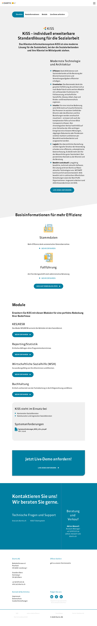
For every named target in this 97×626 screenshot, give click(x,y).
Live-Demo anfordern (57, 14)
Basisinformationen (32, 14)
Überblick (19, 14)
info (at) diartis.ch (18, 584)
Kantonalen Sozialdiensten (28, 413)
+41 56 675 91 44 (73, 531)
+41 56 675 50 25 (18, 582)
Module (44, 14)
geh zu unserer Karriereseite (60, 563)
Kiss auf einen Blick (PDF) (47, 286)
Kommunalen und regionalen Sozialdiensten (34, 416)
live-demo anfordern (62, 190)
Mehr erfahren (21, 374)
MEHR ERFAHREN (48, 248)
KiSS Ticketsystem (37, 521)
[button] (51, 596)
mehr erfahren (21, 394)
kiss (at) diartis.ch (19, 521)
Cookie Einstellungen (20, 601)
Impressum (16, 596)
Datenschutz (17, 599)
